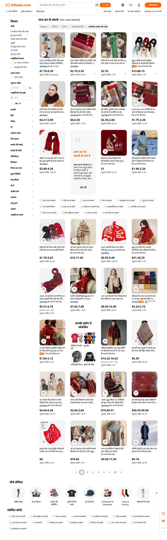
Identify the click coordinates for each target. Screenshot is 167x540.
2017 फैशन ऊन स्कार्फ (117, 522)
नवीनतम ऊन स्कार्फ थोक (90, 206)
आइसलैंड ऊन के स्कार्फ (126, 200)
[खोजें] (105, 5)
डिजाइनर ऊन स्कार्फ (55, 522)
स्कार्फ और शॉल (78, 26)
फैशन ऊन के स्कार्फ (47, 200)
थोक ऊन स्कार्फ (90, 213)
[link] (163, 513)
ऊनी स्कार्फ (37, 522)
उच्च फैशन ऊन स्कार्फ (110, 213)
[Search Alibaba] (66, 5)
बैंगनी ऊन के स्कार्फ (95, 522)
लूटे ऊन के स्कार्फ (147, 200)
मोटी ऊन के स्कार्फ (68, 200)
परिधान (54, 26)
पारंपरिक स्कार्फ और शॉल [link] (97, 26)
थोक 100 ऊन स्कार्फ (48, 213)
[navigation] (21, 246)
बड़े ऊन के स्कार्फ (87, 200)
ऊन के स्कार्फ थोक (139, 522)
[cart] (131, 5)
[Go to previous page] (76, 472)
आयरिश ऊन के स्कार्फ (99, 516)
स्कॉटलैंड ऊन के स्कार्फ (136, 206)
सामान (64, 26)
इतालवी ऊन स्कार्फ (75, 522)
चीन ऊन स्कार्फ (105, 200)
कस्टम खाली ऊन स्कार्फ (140, 516)
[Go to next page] (120, 472)
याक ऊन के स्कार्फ (78, 516)
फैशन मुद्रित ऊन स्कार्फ (70, 213)
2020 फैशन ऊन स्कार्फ (18, 522)
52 (115, 472)
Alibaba (43, 26)
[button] (97, 5)
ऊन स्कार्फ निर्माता (47, 206)
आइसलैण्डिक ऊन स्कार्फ (114, 206)
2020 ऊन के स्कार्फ (67, 206)
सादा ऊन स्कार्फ (59, 516)
